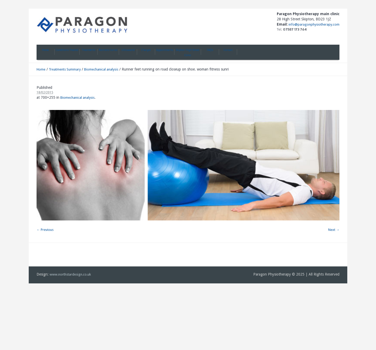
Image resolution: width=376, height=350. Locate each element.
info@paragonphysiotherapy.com (313, 24)
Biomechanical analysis (101, 69)
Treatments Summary (65, 69)
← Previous (45, 230)
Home (41, 69)
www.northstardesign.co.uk (70, 274)
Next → (333, 230)
